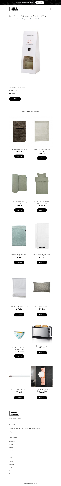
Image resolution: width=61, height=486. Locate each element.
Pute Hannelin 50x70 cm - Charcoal (42, 307)
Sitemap (11, 474)
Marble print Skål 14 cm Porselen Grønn (19, 348)
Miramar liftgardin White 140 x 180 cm (19, 307)
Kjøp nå (15, 99)
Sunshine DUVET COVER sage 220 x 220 (41, 202)
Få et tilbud (40, 2)
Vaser (11, 451)
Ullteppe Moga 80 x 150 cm (19, 150)
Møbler (11, 447)
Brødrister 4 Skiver (41, 346)
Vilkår (10, 468)
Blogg (11, 461)
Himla (23, 88)
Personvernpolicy (14, 471)
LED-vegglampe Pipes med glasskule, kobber (42, 390)
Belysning (12, 441)
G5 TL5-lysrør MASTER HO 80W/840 (19, 390)
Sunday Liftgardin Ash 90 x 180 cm (42, 150)
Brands (19, 88)
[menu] (50, 9)
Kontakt (11, 464)
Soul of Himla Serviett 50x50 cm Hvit (42, 255)
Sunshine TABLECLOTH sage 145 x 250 (19, 202)
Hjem (10, 19)
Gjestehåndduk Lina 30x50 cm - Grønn (19, 255)
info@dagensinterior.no (16, 432)
